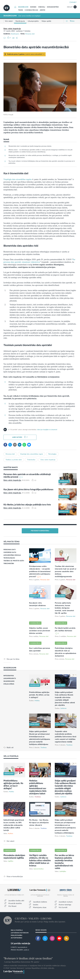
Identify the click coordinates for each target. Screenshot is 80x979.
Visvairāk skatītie (15, 903)
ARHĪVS (42, 10)
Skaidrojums (15, 34)
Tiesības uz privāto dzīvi (14, 459)
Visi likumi (12, 906)
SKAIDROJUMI (23, 7)
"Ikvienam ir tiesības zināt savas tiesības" (28, 958)
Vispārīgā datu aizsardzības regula (31, 454)
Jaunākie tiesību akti (16, 900)
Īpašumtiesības (39, 869)
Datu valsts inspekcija (12, 28)
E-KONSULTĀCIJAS (31, 10)
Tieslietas (43, 747)
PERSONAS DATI (10, 549)
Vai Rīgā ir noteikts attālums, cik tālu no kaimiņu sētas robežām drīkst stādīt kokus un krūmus (40, 860)
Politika (37, 700)
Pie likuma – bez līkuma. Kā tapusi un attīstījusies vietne (39, 822)
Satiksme (63, 708)
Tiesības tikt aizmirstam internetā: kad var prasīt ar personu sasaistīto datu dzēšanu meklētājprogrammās (65, 571)
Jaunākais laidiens (40, 902)
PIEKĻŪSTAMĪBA (16, 935)
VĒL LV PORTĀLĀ (11, 756)
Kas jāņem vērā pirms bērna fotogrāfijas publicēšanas (28, 489)
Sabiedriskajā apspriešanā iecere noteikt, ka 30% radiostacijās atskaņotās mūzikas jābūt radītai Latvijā (14, 825)
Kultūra (10, 833)
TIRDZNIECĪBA (9, 563)
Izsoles (35, 905)
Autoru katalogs (65, 905)
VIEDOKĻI (41, 7)
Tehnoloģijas (52, 454)
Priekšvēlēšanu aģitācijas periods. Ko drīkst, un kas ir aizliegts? (39, 694)
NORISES (33, 7)
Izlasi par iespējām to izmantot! (47, 429)
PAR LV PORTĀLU (17, 930)
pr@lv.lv (26, 950)
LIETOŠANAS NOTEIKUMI (20, 933)
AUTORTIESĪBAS (16, 938)
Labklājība (62, 871)
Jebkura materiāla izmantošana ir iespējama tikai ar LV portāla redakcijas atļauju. (35, 965)
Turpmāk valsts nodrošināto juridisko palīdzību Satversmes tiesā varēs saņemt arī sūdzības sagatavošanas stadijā (65, 737)
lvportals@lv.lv (22, 947)
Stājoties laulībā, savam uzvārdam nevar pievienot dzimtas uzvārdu (39, 630)
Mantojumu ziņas (39, 907)
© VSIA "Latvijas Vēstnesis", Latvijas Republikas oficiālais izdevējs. (29, 968)
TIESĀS (20, 10)
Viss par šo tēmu (13, 659)
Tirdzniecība (31, 459)
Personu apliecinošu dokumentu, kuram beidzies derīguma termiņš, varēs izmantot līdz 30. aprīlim (64, 608)
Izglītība (10, 861)
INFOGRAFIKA (9, 675)
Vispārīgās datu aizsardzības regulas (18, 179)
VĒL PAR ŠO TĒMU (12, 542)
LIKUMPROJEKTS (10, 678)
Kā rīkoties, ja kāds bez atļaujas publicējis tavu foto (27, 505)
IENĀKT (74, 2)
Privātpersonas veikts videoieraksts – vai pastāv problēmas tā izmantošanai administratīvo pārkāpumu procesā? (40, 571)
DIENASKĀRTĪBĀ (53, 7)
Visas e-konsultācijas (15, 876)
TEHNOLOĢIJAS (9, 558)
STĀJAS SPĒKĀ (9, 684)
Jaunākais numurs (66, 902)
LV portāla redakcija (20, 943)
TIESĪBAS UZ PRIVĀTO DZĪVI (14, 561)
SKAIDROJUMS (9, 681)
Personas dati (30, 34)
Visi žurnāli (63, 907)
